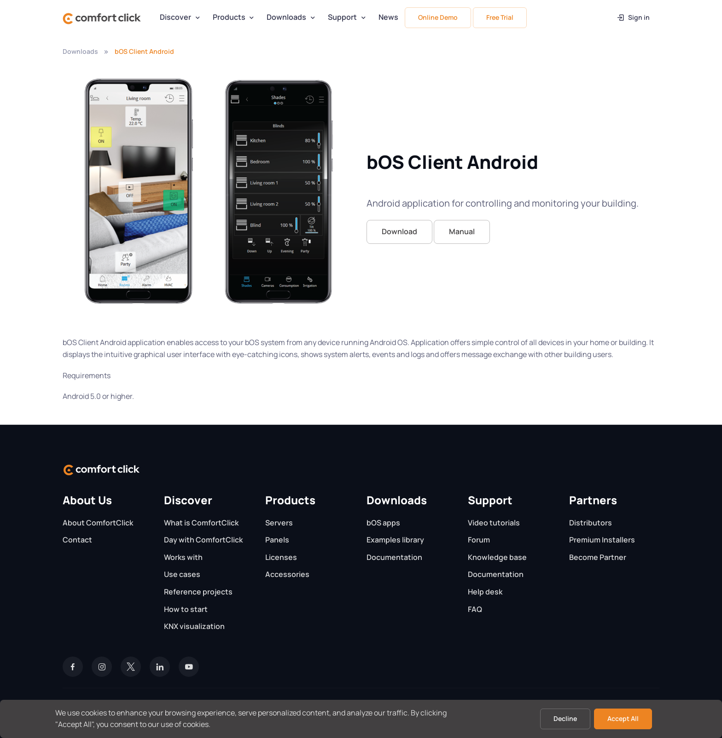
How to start (186, 609)
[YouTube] (189, 667)
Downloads (286, 17)
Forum (479, 540)
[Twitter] (131, 667)
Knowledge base (497, 557)
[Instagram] (102, 667)
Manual (462, 231)
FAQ (475, 609)
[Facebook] (73, 667)
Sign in (633, 17)
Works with (183, 557)
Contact (77, 540)
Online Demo (438, 17)
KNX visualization (194, 626)
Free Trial (499, 17)
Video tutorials (494, 523)
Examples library (395, 540)
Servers (279, 523)
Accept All (623, 718)
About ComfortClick (98, 523)
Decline (565, 718)
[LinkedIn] (160, 667)
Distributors (590, 523)
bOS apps (383, 523)
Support (342, 17)
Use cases (182, 574)
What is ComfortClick (201, 523)
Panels (277, 540)
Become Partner (597, 557)
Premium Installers (602, 540)
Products (229, 17)
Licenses (281, 557)
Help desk (485, 592)
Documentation (394, 557)
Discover (175, 17)
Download (399, 231)
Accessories (287, 574)
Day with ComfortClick (203, 540)
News (388, 17)
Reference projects (198, 592)
